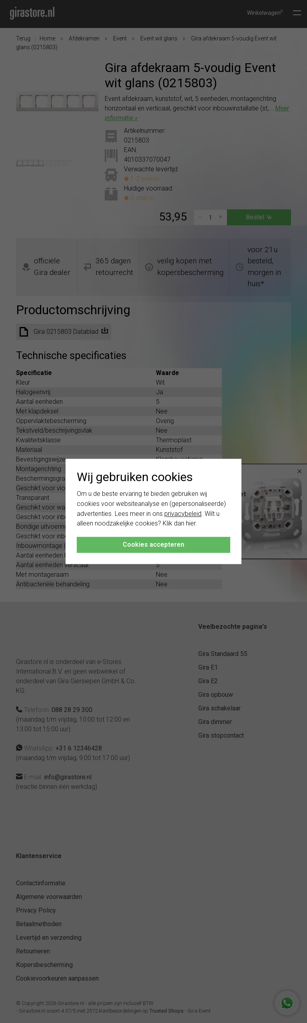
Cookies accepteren (153, 545)
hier (190, 524)
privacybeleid (182, 514)
